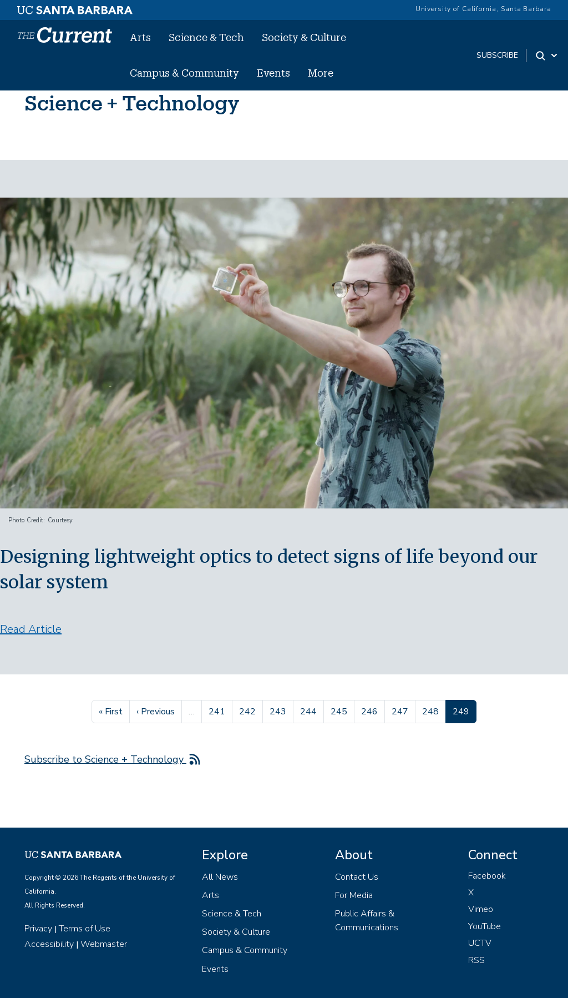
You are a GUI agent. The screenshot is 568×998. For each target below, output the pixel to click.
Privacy (38, 929)
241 (218, 710)
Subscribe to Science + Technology (105, 759)
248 (432, 710)
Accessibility (49, 944)
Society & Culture (304, 37)
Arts (140, 37)
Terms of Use (84, 929)
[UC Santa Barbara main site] (75, 7)
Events (273, 73)
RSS (476, 960)
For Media (354, 895)
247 (401, 710)
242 (249, 710)
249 (464, 710)
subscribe (497, 55)
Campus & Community (184, 73)
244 (310, 710)
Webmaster (103, 944)
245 (340, 710)
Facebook (487, 876)
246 (371, 710)
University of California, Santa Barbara (483, 8)
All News (220, 877)
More (320, 73)
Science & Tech (206, 37)
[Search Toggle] (547, 55)
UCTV (479, 943)
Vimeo (480, 909)
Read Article (31, 629)
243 (279, 710)
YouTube (484, 926)
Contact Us (356, 877)
